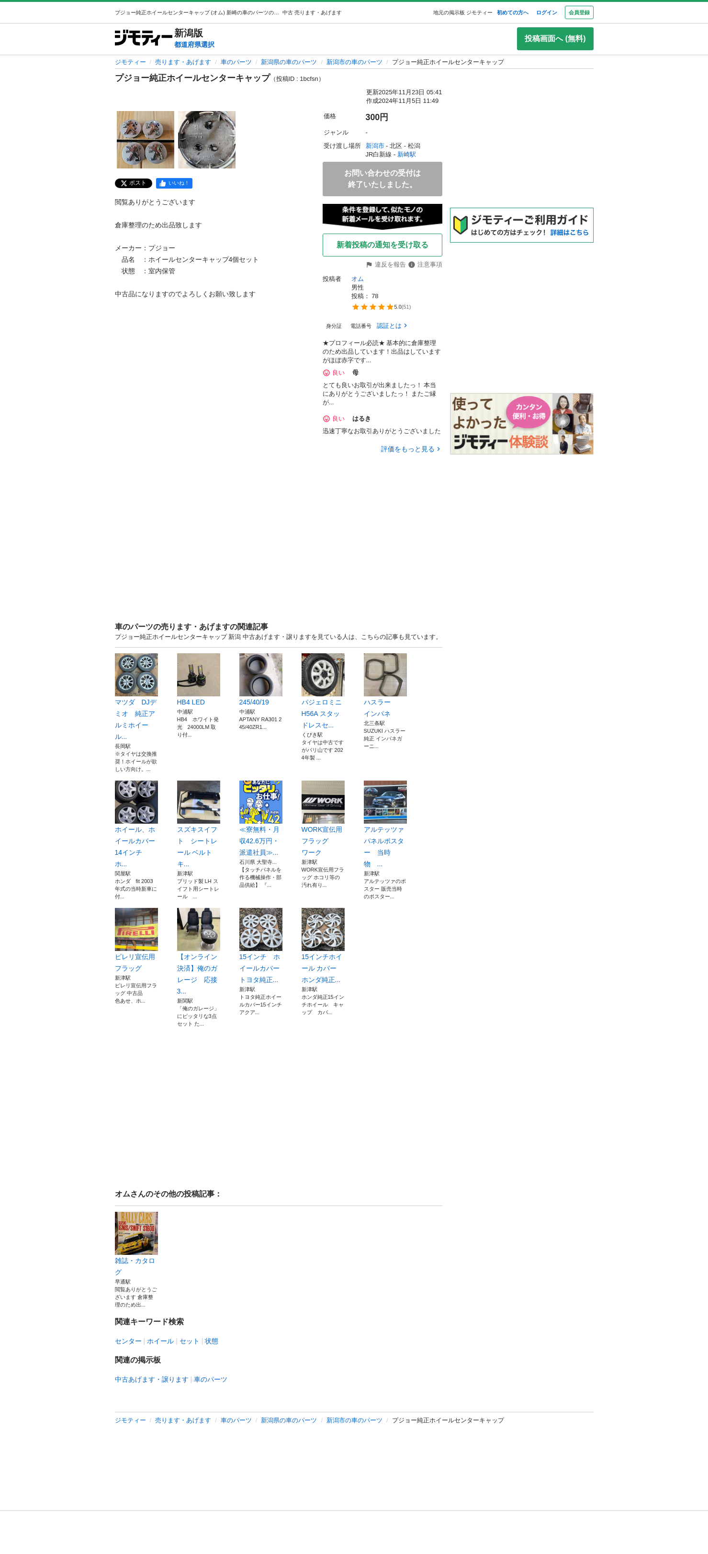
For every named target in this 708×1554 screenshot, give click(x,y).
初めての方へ (512, 12)
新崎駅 (406, 154)
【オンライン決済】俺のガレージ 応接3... (198, 951)
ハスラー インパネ (385, 685)
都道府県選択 (194, 44)
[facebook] (174, 183)
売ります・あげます (183, 62)
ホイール (160, 1341)
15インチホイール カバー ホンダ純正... (323, 946)
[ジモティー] (143, 38)
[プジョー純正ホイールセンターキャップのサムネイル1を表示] (145, 139)
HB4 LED (198, 679)
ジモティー (130, 62)
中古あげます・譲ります (152, 1379)
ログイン (546, 12)
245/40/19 (260, 679)
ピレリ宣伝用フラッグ (136, 940)
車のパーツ (236, 62)
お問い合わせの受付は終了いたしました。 (382, 179)
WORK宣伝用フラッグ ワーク (323, 818)
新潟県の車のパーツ (289, 62)
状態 (211, 1341)
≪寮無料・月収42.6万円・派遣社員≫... (260, 818)
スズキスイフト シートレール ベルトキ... (198, 824)
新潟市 (375, 145)
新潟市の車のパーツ (354, 62)
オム (357, 278)
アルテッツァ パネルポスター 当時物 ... (385, 824)
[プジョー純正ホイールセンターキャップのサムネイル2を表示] (206, 139)
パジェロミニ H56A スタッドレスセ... (323, 691)
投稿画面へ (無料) (555, 38)
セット (190, 1341)
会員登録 (579, 12)
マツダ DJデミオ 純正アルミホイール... (136, 696)
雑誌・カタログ (136, 1244)
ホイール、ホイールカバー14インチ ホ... (136, 824)
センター (128, 1341)
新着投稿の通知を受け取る (382, 245)
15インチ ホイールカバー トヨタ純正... (260, 946)
